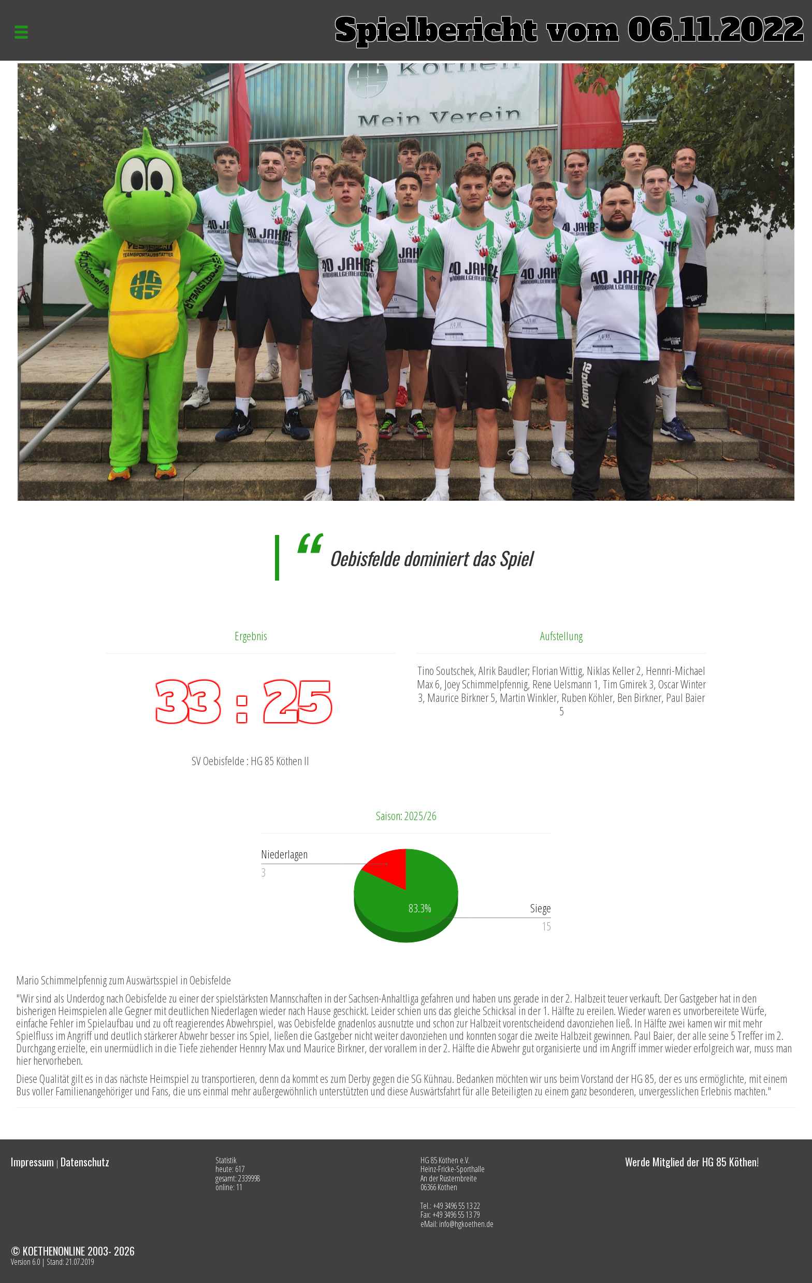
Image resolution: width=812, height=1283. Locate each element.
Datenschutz (85, 1161)
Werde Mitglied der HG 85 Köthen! (692, 1161)
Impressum (32, 1161)
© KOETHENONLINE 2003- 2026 (73, 1251)
